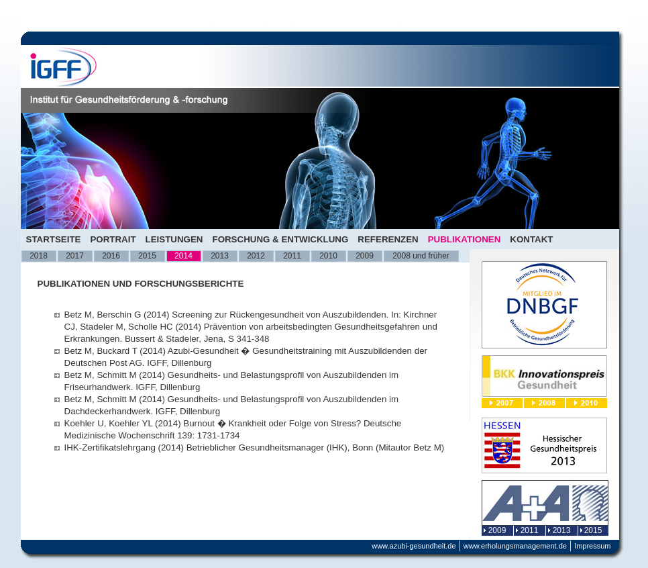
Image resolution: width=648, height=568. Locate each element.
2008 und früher (420, 256)
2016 (111, 256)
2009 (365, 256)
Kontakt (531, 239)
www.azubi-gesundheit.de (413, 546)
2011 (292, 256)
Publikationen (464, 239)
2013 (220, 256)
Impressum (592, 546)
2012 (256, 256)
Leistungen (174, 239)
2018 (39, 256)
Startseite (53, 239)
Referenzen (388, 239)
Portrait (113, 239)
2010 (328, 256)
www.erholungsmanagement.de (515, 546)
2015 (147, 256)
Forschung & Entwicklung (280, 239)
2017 (75, 256)
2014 (183, 256)
